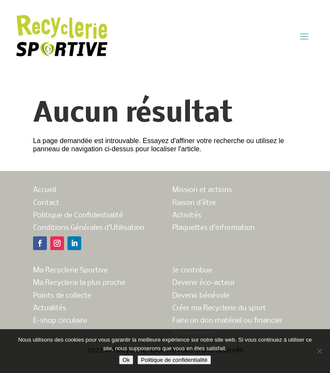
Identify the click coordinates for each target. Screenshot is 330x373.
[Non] (319, 351)
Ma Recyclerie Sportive (70, 270)
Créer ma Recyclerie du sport (219, 308)
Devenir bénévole (200, 296)
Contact (46, 203)
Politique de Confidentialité (78, 215)
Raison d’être (194, 203)
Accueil (44, 190)
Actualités (49, 308)
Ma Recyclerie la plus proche (79, 283)
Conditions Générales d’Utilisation (88, 228)
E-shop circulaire (60, 321)
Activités (186, 215)
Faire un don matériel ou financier (227, 321)
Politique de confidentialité (174, 360)
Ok (126, 360)
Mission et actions (202, 190)
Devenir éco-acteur (203, 283)
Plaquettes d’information (213, 228)
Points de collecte (62, 296)
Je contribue (192, 270)
